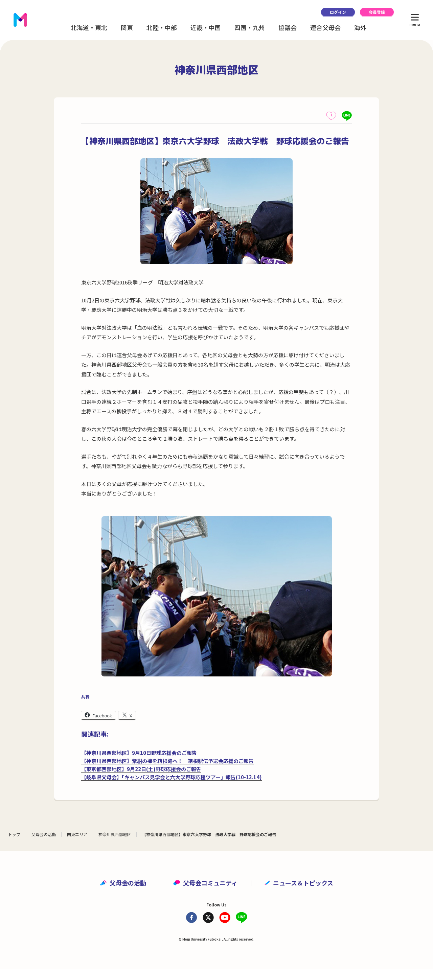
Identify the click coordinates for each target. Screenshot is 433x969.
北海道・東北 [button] (89, 27)
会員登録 (377, 12)
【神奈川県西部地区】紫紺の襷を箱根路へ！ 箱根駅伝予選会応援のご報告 (167, 760)
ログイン (338, 12)
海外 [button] (360, 27)
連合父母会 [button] (325, 27)
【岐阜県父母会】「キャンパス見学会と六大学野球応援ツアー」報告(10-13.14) (171, 777)
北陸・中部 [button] (161, 27)
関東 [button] (127, 27)
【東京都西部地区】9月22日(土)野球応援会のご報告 (141, 768)
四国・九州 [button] (249, 27)
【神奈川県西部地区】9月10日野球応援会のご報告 (139, 752)
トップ (14, 834)
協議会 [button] (287, 27)
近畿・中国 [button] (205, 27)
